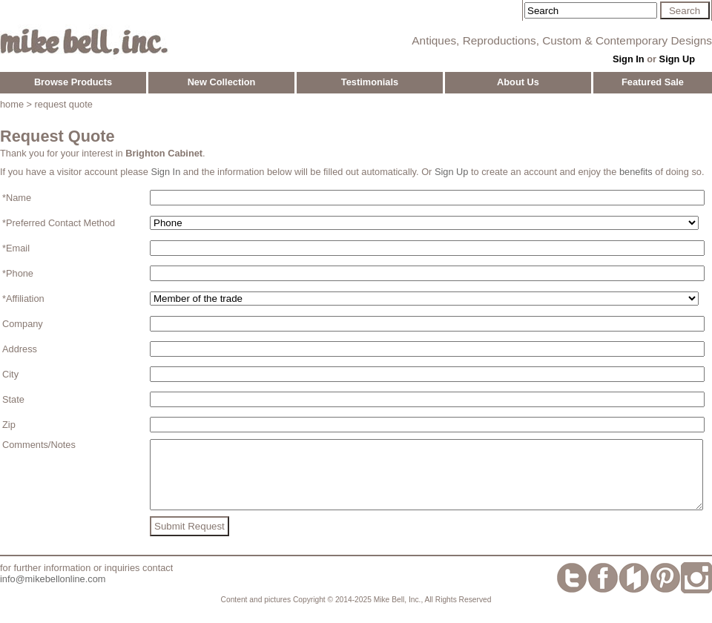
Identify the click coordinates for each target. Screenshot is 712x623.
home (12, 104)
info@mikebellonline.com (52, 592)
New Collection (222, 82)
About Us (518, 82)
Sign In (629, 59)
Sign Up (677, 59)
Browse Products (73, 82)
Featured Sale (653, 82)
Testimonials (369, 82)
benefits (636, 171)
